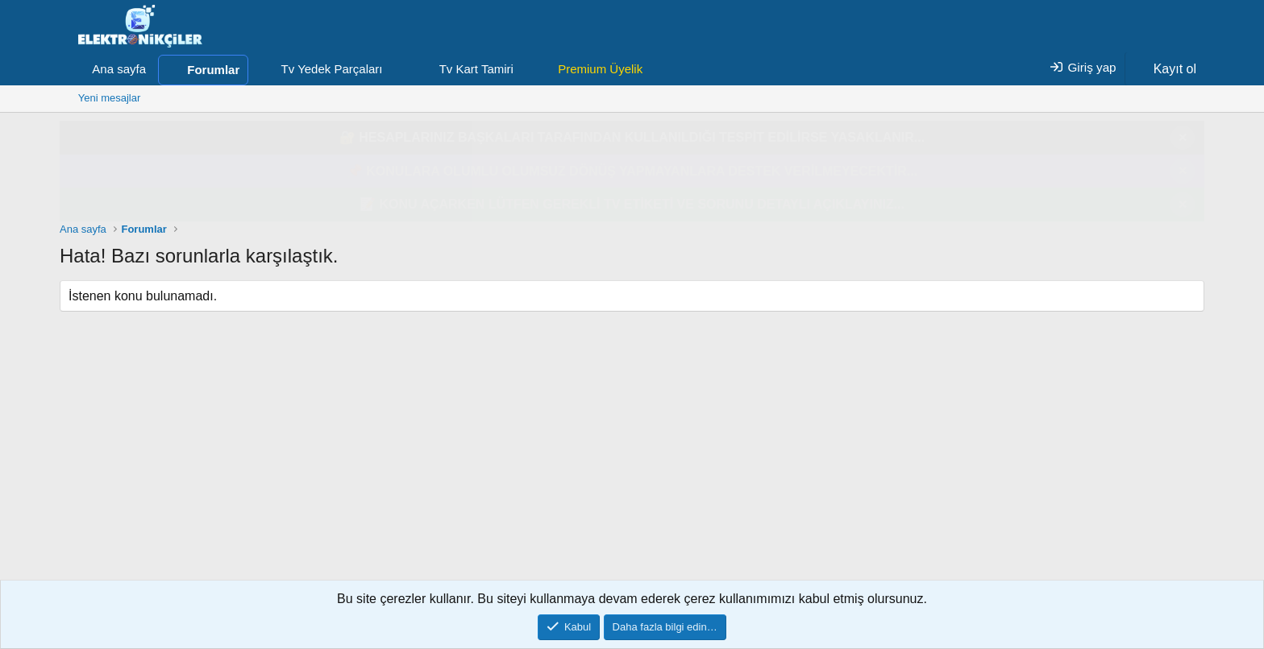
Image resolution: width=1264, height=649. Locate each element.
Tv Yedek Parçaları (332, 69)
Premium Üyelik (600, 69)
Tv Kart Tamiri (476, 69)
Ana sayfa (119, 69)
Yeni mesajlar (109, 98)
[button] (395, 69)
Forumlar (213, 69)
